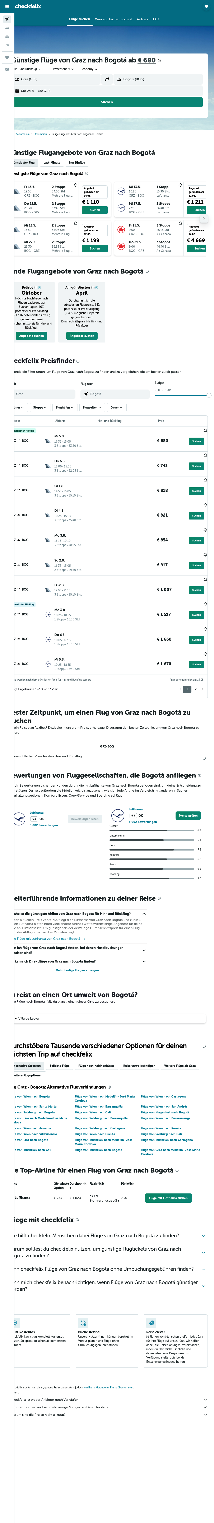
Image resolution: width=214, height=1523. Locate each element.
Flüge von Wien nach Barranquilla (108, 1089)
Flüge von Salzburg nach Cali (166, 1117)
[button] (7, 6)
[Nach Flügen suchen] (7, 19)
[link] (44, 336)
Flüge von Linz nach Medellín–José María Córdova (52, 1103)
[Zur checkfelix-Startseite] (28, 6)
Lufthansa (51, 790)
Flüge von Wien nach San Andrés (169, 1089)
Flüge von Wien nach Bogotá (43, 1079)
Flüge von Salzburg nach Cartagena (109, 1111)
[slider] (208, 395)
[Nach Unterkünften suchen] (7, 28)
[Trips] (7, 57)
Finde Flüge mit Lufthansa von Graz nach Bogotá (61, 922)
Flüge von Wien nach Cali (102, 1095)
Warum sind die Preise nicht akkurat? (116, 1406)
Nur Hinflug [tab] (92, 162)
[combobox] (103, 69)
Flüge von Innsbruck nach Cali (44, 1133)
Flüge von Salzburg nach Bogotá (46, 1095)
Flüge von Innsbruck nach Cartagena (172, 1123)
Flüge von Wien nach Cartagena (168, 1079)
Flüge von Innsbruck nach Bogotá (108, 1133)
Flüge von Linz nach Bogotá (43, 1123)
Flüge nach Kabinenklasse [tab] (111, 1049)
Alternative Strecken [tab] (40, 1049)
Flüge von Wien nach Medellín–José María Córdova (110, 1081)
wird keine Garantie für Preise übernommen (123, 1379)
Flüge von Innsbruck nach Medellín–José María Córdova (113, 1125)
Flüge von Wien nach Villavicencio (47, 1117)
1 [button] (187, 659)
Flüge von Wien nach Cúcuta (104, 1117)
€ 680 (161, 60)
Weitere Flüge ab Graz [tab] (41, 1058)
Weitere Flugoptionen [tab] (81, 1058)
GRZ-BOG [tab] (114, 716)
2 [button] (196, 659)
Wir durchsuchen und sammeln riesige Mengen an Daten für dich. (116, 1398)
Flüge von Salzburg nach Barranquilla (110, 1101)
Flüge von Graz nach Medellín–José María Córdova (175, 1135)
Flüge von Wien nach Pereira (166, 1111)
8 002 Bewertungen (58, 803)
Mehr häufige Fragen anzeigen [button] (86, 953)
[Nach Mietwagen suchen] (7, 37)
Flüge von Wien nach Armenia (44, 1111)
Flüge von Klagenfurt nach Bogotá (170, 1095)
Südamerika (37, 134)
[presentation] (174, 60)
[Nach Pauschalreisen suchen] (7, 45)
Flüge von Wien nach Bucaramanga (170, 1101)
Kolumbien (55, 134)
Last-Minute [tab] (66, 162)
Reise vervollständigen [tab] (154, 1049)
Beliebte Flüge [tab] (74, 1049)
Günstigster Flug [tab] (37, 162)
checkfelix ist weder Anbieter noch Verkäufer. (116, 1391)
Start (23, 134)
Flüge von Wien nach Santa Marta (47, 1089)
